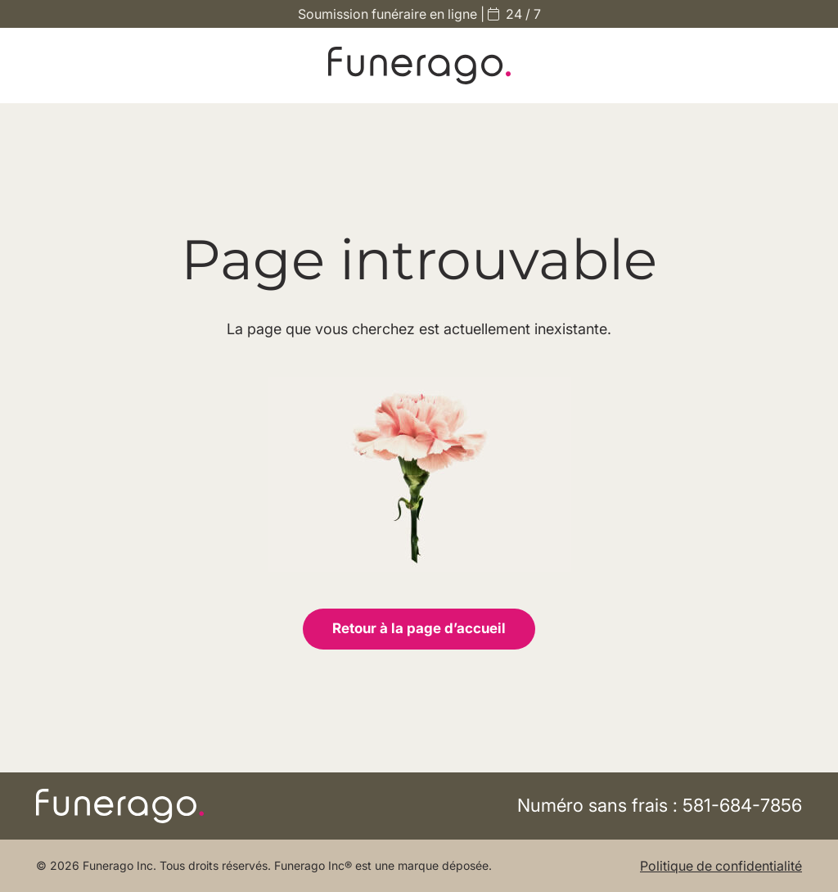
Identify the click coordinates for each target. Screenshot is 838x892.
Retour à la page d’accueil (419, 628)
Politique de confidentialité (721, 866)
